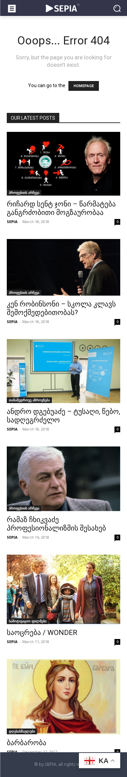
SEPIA (12, 221)
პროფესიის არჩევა (24, 192)
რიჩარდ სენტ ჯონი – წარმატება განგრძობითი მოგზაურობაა (61, 208)
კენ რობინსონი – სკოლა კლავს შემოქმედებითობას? (61, 308)
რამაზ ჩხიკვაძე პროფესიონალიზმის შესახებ (56, 524)
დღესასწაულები (22, 731)
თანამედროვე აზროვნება (29, 400)
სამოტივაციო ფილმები (27, 621)
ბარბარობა (26, 743)
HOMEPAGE (83, 86)
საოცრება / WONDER (42, 633)
